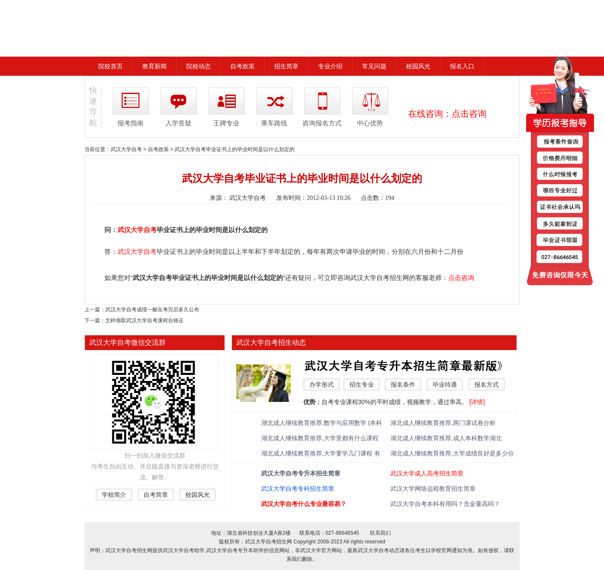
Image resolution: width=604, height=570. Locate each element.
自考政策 (242, 66)
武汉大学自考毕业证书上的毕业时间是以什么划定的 (234, 149)
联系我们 (380, 533)
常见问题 (374, 66)
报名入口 (462, 66)
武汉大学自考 (126, 149)
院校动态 (198, 66)
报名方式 (486, 384)
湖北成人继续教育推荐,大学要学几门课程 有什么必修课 (320, 454)
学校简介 (114, 494)
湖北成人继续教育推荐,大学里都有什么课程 (320, 438)
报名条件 (403, 384)
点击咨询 (469, 113)
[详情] (477, 401)
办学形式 (321, 384)
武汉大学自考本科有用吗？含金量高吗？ (445, 503)
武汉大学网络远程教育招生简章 (433, 488)
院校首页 (110, 66)
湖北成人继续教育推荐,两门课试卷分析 (443, 422)
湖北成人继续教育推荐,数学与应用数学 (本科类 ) (321, 423)
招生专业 (361, 384)
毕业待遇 (445, 384)
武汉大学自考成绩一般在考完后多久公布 (152, 310)
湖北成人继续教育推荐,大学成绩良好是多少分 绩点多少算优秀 (452, 454)
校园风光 (418, 66)
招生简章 (286, 66)
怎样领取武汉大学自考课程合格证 (144, 320)
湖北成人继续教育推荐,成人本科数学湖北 (446, 438)
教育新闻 (154, 66)
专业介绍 (330, 66)
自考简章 (156, 494)
